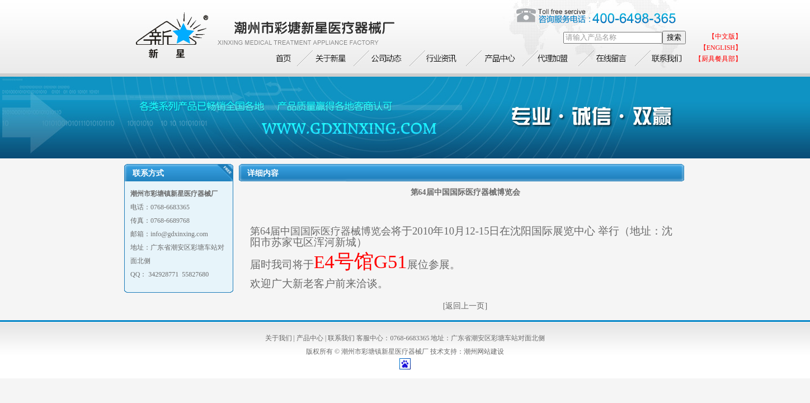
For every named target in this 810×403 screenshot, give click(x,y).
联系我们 (341, 338)
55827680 (195, 274)
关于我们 (278, 338)
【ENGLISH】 (721, 47)
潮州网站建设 (484, 351)
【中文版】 (725, 36)
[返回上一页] (465, 306)
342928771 (163, 274)
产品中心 (309, 338)
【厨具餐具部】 (718, 59)
